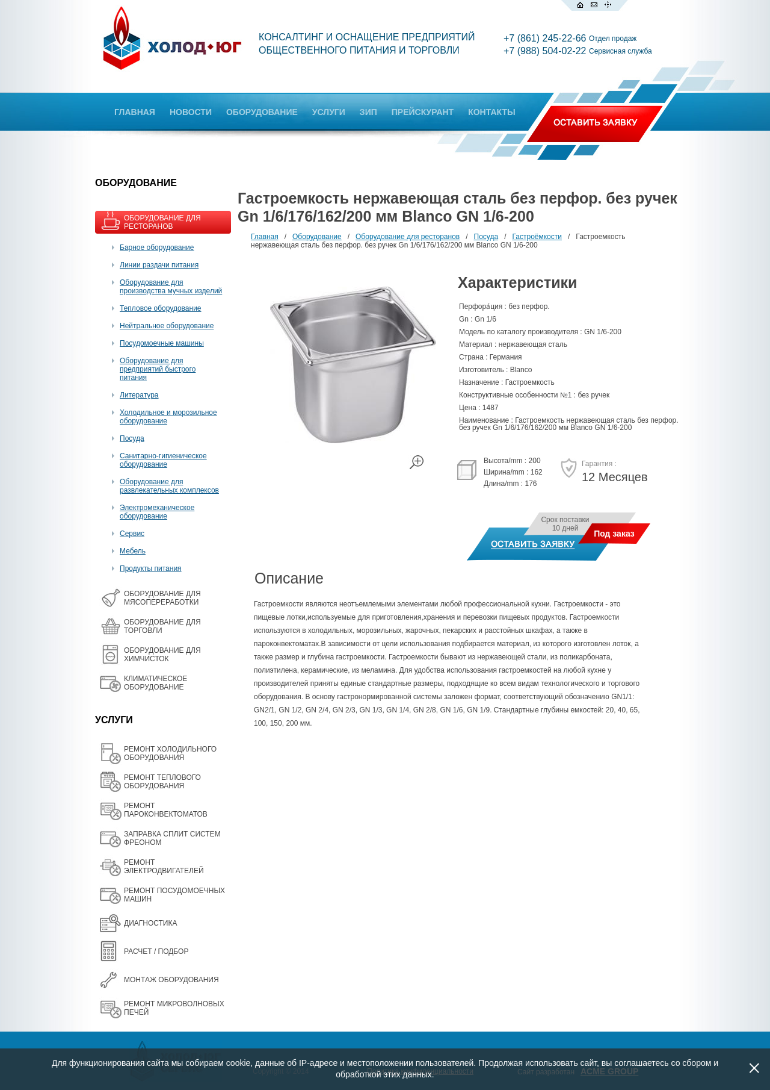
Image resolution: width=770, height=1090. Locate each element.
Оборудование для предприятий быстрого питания (158, 369)
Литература (139, 395)
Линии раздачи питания (159, 265)
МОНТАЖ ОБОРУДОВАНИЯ (171, 980)
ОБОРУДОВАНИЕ (262, 112)
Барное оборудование (157, 247)
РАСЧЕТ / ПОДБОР (156, 951)
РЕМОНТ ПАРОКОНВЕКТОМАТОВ (166, 810)
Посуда (132, 438)
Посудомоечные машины (162, 343)
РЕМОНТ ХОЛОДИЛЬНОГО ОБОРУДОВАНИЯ (170, 753)
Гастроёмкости (537, 236)
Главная (265, 236)
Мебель (133, 551)
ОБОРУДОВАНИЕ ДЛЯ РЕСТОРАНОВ (162, 222)
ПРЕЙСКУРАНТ (423, 112)
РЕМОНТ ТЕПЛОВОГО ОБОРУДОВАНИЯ (162, 781)
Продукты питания (151, 568)
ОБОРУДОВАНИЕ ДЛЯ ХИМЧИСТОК (162, 654)
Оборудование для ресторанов (408, 236)
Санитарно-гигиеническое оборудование (163, 460)
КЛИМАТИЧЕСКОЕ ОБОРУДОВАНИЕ (155, 682)
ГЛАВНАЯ (134, 112)
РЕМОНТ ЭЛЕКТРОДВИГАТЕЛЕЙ (164, 866)
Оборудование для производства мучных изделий (171, 286)
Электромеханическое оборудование (157, 511)
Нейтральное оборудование (167, 326)
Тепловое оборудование (161, 308)
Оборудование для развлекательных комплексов (169, 486)
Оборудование (317, 236)
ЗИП (368, 112)
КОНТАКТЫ (491, 112)
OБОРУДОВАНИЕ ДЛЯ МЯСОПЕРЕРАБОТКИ (162, 598)
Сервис (132, 533)
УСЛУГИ (328, 112)
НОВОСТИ (191, 112)
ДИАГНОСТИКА (150, 923)
